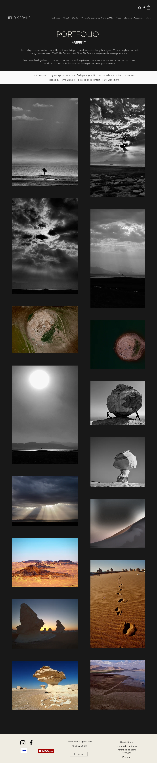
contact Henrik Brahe (105, 79)
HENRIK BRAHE (18, 17)
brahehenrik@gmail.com (80, 741)
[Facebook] (144, 7)
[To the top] (79, 754)
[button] (148, 7)
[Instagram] (139, 7)
